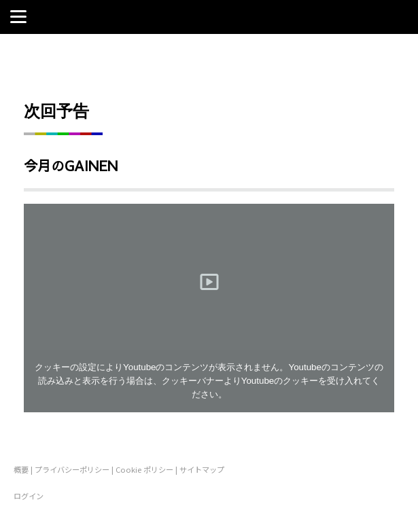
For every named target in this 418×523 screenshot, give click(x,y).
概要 (21, 469)
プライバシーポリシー (72, 469)
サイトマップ (201, 469)
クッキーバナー (193, 381)
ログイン (28, 495)
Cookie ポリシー (144, 469)
